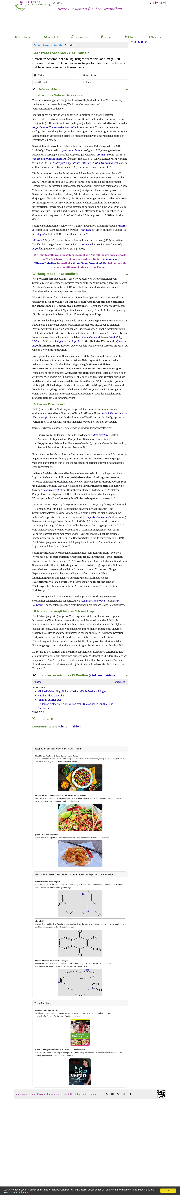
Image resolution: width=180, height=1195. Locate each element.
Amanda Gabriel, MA (49, 699)
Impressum (21, 1094)
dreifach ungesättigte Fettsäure (73, 163)
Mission (41, 1094)
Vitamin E (38, 240)
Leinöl (112, 337)
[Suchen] (99, 3)
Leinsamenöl (84, 244)
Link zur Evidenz (102, 675)
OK (168, 1191)
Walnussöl (85, 229)
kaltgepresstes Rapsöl (67, 341)
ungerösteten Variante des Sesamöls (54, 127)
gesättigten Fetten (72, 150)
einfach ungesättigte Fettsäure (49, 158)
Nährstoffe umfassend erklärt (89, 263)
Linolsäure (103, 154)
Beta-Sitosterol (101, 435)
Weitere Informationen (16, 1191)
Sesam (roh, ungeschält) (94, 600)
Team (32, 1094)
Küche (38, 681)
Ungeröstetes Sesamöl (98, 517)
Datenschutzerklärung (85, 1094)
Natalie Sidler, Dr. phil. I (51, 695)
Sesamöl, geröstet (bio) (52, 45)
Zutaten (37, 45)
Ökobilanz (120, 681)
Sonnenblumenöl (91, 337)
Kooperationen (55, 1094)
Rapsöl (41, 234)
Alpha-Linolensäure (105, 163)
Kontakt (68, 1094)
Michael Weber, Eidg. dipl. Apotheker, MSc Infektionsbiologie (72, 691)
